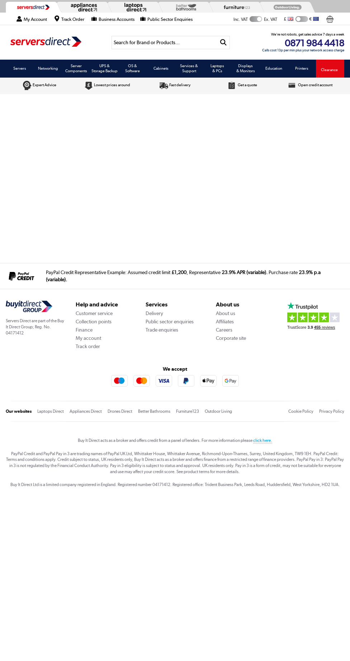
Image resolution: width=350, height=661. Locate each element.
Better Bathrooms (154, 411)
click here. (262, 440)
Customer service (94, 313)
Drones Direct (120, 411)
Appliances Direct (86, 411)
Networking (48, 68)
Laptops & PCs (217, 68)
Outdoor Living (218, 411)
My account (88, 338)
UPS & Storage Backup (104, 68)
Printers (301, 68)
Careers (224, 330)
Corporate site (231, 338)
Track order (88, 346)
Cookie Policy (300, 411)
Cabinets (161, 68)
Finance (84, 330)
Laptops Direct (50, 411)
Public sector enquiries (170, 321)
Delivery (154, 313)
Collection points (94, 321)
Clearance (329, 69)
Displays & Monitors (245, 68)
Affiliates (225, 321)
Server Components (76, 68)
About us (225, 313)
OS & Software (132, 68)
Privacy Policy (331, 411)
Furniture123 (187, 411)
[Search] (164, 42)
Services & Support (189, 68)
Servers (19, 68)
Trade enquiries (162, 330)
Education (273, 68)
